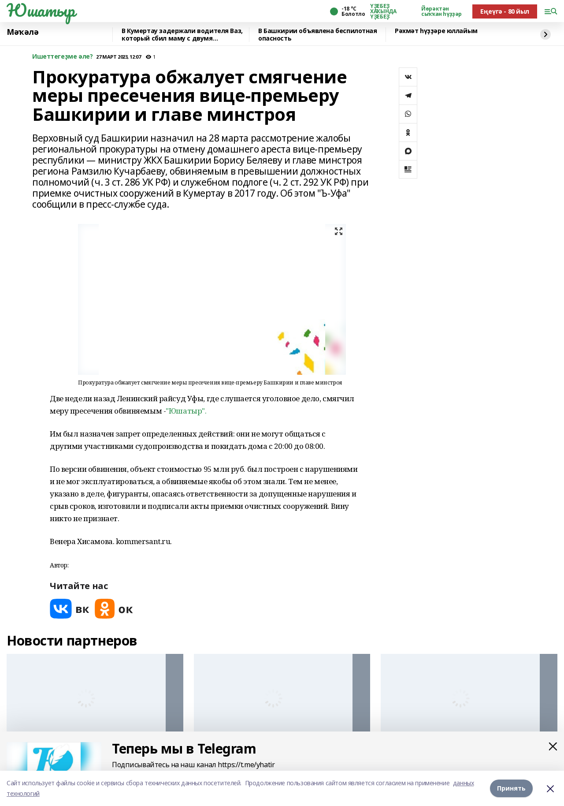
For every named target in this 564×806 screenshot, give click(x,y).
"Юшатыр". (186, 411)
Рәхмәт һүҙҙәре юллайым (436, 31)
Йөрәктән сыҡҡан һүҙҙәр (441, 11)
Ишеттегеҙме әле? (62, 56)
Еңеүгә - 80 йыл (504, 11)
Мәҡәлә (22, 32)
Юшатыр (40, 10)
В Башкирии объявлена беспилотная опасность (317, 34)
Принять (511, 788)
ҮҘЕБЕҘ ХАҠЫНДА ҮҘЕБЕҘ (383, 11)
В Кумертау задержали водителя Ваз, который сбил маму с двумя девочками (182, 34)
